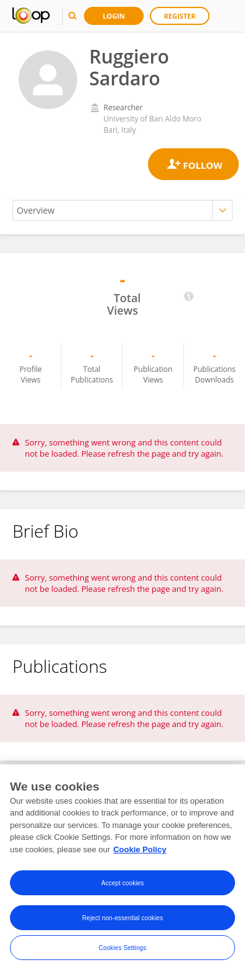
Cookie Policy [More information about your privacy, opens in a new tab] (139, 859)
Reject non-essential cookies (122, 928)
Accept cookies (122, 893)
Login (114, 16)
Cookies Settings (123, 957)
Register (180, 16)
